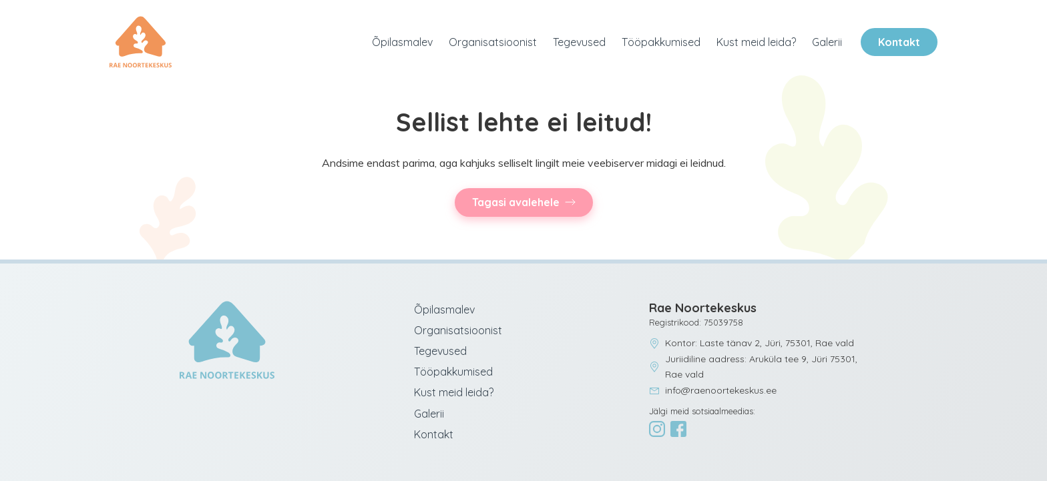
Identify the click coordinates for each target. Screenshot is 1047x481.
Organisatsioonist (493, 42)
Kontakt (899, 42)
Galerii (827, 42)
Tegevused (579, 42)
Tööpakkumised (661, 42)
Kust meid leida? (756, 42)
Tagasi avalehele (516, 202)
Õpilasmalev (402, 42)
